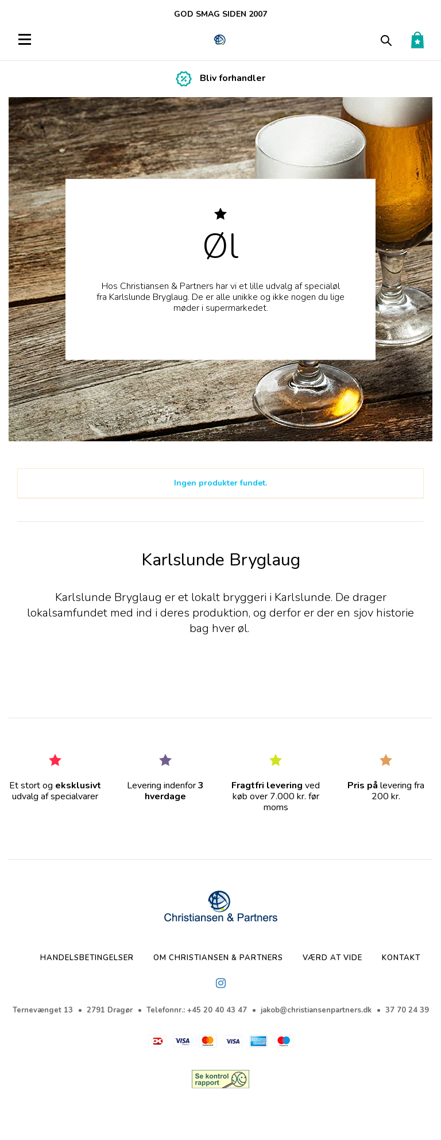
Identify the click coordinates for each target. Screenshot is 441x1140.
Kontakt (401, 958)
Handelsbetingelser (87, 958)
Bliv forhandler (232, 78)
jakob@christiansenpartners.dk (316, 1010)
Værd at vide (332, 958)
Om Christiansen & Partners (218, 958)
